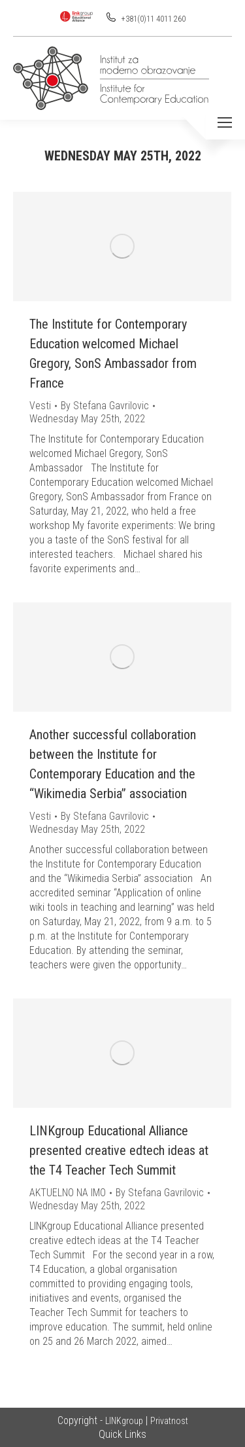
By (105, 405)
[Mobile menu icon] (225, 122)
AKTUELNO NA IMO (67, 1192)
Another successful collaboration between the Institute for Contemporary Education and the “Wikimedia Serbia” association (112, 764)
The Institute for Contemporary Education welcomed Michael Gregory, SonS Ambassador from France (113, 353)
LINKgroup (124, 1421)
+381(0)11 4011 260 (153, 19)
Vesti (40, 405)
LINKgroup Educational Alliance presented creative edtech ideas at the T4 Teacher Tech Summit (118, 1150)
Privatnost (169, 1421)
